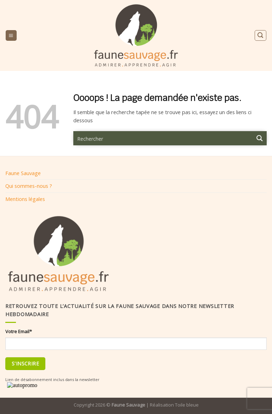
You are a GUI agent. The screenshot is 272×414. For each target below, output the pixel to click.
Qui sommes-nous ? (28, 185)
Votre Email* (18, 331)
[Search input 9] (163, 138)
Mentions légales (25, 198)
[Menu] (11, 35)
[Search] (260, 35)
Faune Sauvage (23, 173)
